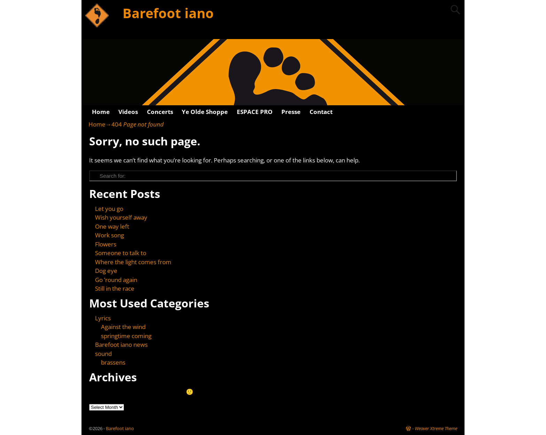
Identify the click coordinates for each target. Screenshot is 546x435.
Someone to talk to (120, 253)
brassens (113, 362)
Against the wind (123, 327)
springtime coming (126, 336)
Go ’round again (116, 280)
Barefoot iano (168, 13)
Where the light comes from (133, 262)
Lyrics (103, 318)
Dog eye (106, 271)
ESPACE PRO (255, 112)
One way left (112, 226)
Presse (291, 112)
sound (103, 354)
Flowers (105, 244)
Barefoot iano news (121, 345)
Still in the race (114, 288)
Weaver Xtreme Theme (436, 428)
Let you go (109, 209)
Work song (109, 235)
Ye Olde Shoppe (205, 112)
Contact (321, 112)
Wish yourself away (121, 217)
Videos (128, 112)
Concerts (160, 112)
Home (101, 112)
